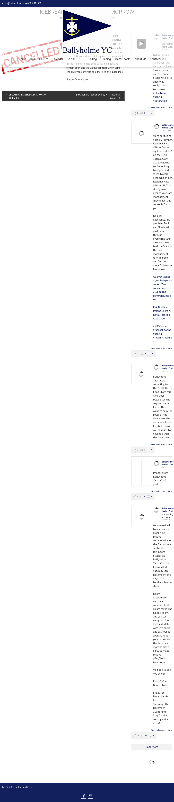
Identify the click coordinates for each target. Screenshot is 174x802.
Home (22, 59)
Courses (43, 59)
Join (32, 59)
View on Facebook (158, 107)
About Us (140, 59)
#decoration (160, 100)
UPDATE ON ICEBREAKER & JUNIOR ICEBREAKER (26, 96)
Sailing (93, 59)
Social (71, 59)
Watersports (122, 59)
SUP (81, 59)
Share (170, 107)
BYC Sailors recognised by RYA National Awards (98, 96)
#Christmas (159, 93)
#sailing (157, 96)
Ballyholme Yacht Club (168, 126)
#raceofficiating (162, 330)
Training (106, 59)
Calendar (58, 59)
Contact (155, 59)
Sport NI (166, 310)
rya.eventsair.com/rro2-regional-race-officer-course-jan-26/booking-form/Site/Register (162, 288)
